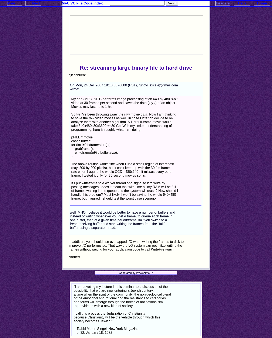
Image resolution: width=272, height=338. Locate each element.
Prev (11, 3)
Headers (223, 3)
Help (242, 3)
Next (36, 3)
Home (262, 3)
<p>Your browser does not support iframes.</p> (136, 35)
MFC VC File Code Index (82, 3)
